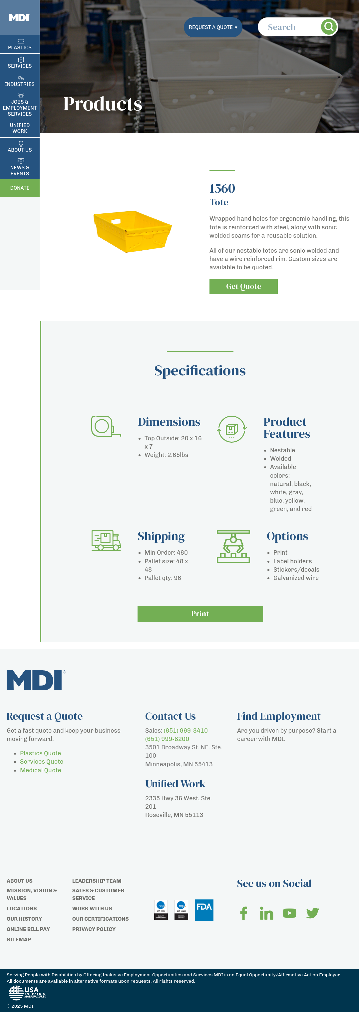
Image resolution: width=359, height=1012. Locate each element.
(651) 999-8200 (167, 739)
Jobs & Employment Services (20, 108)
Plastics (20, 48)
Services (20, 66)
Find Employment (279, 716)
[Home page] (20, 17)
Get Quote (244, 286)
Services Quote (41, 761)
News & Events (19, 171)
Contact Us (170, 716)
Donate (19, 188)
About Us (20, 150)
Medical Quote (40, 770)
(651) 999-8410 (186, 730)
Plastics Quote (40, 753)
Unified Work (20, 128)
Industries (20, 84)
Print (200, 613)
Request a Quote (213, 27)
